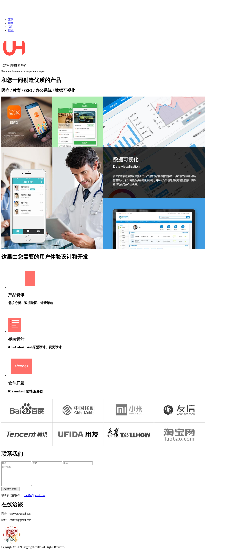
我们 (11, 26)
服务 (11, 23)
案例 (11, 19)
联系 (11, 30)
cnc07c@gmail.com (34, 499)
